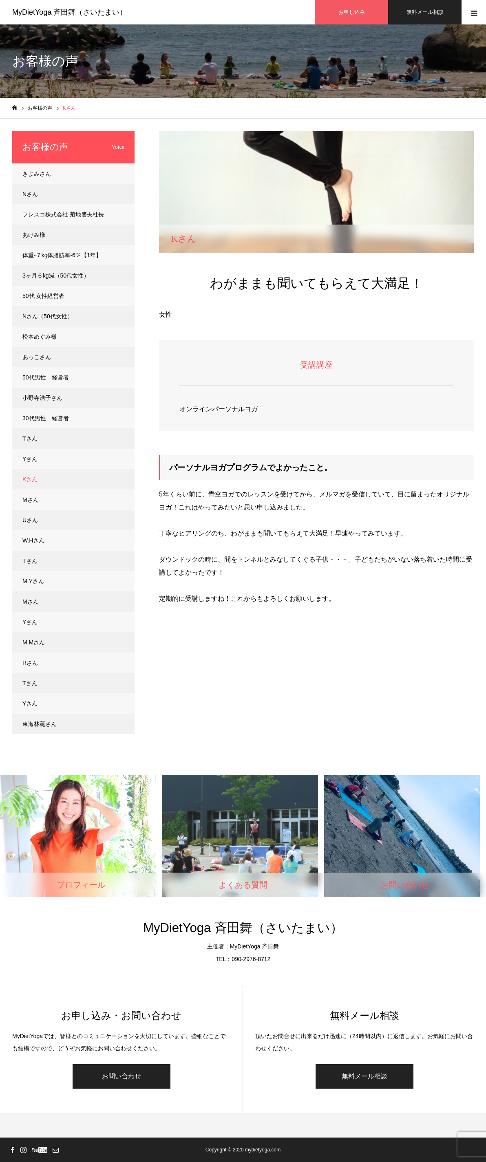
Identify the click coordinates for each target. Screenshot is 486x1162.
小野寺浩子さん (42, 398)
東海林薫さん (39, 724)
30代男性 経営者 (45, 418)
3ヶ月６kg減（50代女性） (55, 275)
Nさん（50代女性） (47, 316)
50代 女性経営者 (43, 296)
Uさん (30, 520)
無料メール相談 (364, 1076)
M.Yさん (33, 581)
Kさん (30, 479)
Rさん (30, 662)
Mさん (30, 499)
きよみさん (36, 173)
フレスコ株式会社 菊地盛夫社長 (63, 214)
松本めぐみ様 (39, 336)
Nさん (30, 194)
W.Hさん (33, 540)
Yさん (30, 459)
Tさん (30, 438)
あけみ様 (33, 235)
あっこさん (36, 357)
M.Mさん (33, 642)
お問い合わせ (121, 1076)
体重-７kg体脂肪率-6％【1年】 (62, 255)
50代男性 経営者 (45, 377)
